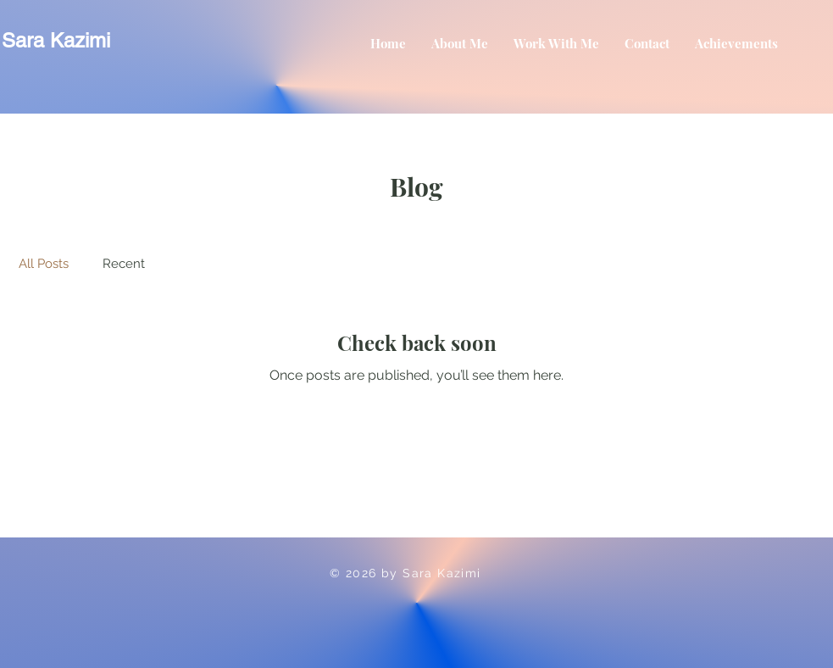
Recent (124, 263)
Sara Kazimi (56, 40)
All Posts (44, 263)
